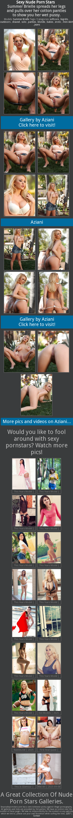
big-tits (64, 19)
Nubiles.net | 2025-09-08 (24, 734)
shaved (16, 22)
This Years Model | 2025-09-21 (49, 476)
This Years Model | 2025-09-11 (49, 660)
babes (50, 22)
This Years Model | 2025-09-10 (24, 697)
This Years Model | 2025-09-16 (24, 586)
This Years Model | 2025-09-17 (49, 550)
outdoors (5, 22)
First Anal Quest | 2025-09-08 (49, 734)
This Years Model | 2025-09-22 (24, 476)
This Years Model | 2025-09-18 (24, 550)
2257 (68, 814)
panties (32, 22)
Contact (36, 816)
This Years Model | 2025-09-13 (49, 623)
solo (24, 22)
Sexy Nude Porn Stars (35, 2)
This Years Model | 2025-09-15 (49, 586)
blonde (41, 22)
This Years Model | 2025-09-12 (24, 660)
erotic (58, 22)
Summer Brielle (21, 19)
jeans (37, 24)
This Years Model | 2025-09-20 (24, 513)
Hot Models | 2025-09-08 (49, 697)
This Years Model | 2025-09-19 (49, 513)
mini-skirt (68, 22)
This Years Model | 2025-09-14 (24, 623)
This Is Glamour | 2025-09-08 (24, 771)
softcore (54, 19)
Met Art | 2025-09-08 (49, 771)
